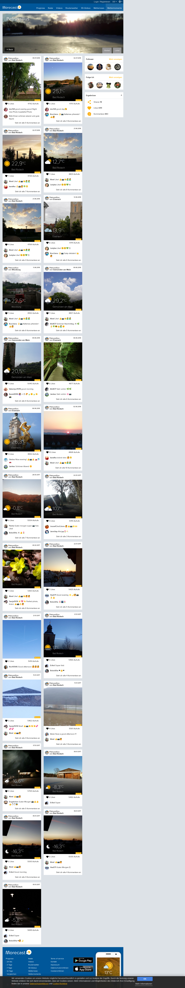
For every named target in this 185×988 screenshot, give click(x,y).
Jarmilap (54, 531)
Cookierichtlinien (57, 971)
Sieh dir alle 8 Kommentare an (68, 190)
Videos (59, 8)
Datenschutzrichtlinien (59, 968)
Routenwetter (72, 8)
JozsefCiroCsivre (57, 526)
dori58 (12, 109)
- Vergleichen (11, 974)
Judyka (12, 255)
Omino (12, 459)
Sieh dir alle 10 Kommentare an (68, 468)
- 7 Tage (9, 968)
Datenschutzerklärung (39, 983)
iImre (52, 734)
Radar (50, 8)
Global (107, 50)
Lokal (117, 50)
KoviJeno (13, 324)
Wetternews (99, 8)
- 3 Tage (9, 965)
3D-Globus (85, 8)
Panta (11, 526)
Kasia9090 (13, 394)
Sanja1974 (13, 601)
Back (10, 49)
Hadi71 (53, 595)
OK (145, 979)
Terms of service (57, 959)
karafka (12, 186)
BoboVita (13, 533)
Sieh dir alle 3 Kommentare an (68, 536)
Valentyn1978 (15, 389)
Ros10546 (13, 667)
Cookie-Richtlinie (60, 983)
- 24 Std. (9, 962)
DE (115, 2)
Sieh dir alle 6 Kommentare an (27, 330)
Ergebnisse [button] (91, 95)
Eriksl (11, 872)
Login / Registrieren (102, 2)
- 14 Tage (9, 971)
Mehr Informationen (143, 984)
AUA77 (53, 324)
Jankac (12, 466)
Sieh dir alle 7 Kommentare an (27, 191)
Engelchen (13, 802)
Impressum (55, 965)
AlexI (11, 181)
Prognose (40, 8)
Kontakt (54, 962)
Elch (11, 116)
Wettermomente (114, 8)
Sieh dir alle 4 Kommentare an (27, 260)
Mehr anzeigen (115, 59)
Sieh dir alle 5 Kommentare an (27, 123)
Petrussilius (13, 58)
